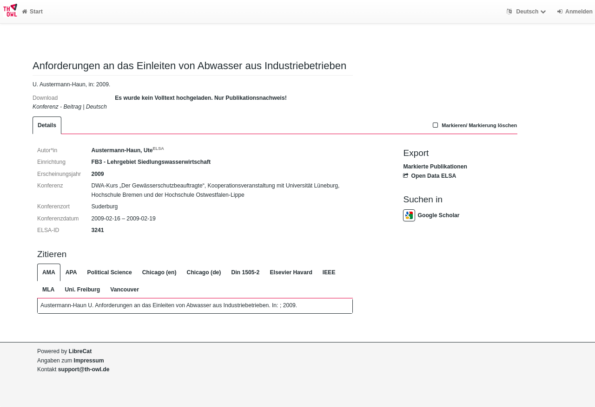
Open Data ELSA (429, 176)
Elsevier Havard (291, 272)
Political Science (109, 272)
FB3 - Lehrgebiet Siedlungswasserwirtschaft (151, 162)
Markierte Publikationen (435, 166)
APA (71, 272)
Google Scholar (431, 215)
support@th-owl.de (84, 369)
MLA (48, 289)
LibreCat (80, 351)
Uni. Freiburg (82, 289)
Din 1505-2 (245, 272)
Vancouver (124, 289)
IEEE (329, 272)
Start (32, 11)
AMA (48, 272)
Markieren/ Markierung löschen (474, 125)
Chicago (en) (159, 272)
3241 (97, 230)
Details (47, 125)
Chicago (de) (204, 272)
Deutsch (527, 11)
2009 (97, 174)
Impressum (89, 360)
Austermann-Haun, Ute (127, 150)
